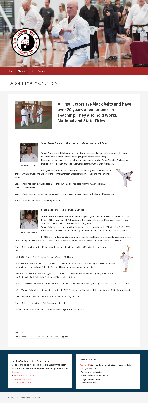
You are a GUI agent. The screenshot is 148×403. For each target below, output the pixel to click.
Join (32, 71)
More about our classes (24, 375)
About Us (22, 71)
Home (11, 71)
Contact (41, 71)
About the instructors (23, 382)
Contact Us (85, 365)
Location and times (22, 379)
